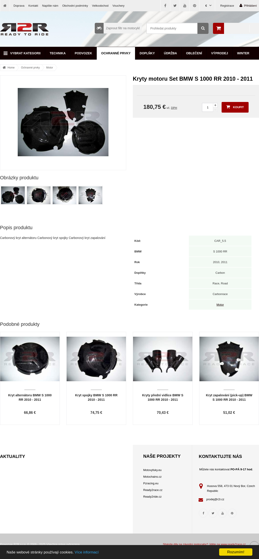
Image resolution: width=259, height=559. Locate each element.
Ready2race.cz (152, 490)
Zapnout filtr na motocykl (117, 28)
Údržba (170, 53)
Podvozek (83, 53)
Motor (49, 67)
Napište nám (50, 5)
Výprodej (219, 53)
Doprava (19, 5)
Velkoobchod (100, 5)
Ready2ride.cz (152, 496)
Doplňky (147, 53)
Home (11, 67)
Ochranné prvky (116, 53)
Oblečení (194, 53)
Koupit (235, 107)
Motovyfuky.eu (152, 470)
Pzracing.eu (150, 483)
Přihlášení (248, 5)
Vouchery (118, 5)
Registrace (227, 5)
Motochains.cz (152, 476)
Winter (243, 53)
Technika (58, 53)
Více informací (87, 552)
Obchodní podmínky (75, 5)
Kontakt (33, 5)
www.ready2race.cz (233, 544)
